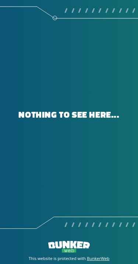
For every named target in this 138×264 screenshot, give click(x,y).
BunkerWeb (98, 258)
